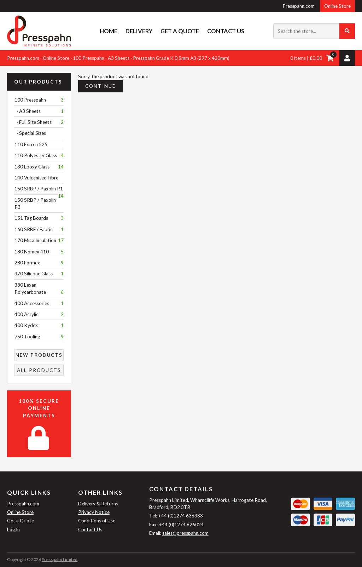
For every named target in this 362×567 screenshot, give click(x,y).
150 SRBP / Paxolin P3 (35, 203)
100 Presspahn (88, 58)
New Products (39, 355)
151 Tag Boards (39, 218)
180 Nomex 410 (39, 251)
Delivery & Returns (98, 503)
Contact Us (225, 31)
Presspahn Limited (59, 559)
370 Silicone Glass (39, 273)
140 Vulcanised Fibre (36, 178)
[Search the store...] (314, 31)
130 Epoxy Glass (39, 166)
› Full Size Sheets (39, 122)
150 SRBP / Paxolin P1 (39, 190)
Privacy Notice (94, 512)
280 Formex (39, 262)
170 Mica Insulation (39, 240)
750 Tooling (39, 336)
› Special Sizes (30, 133)
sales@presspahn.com (185, 533)
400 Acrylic (39, 314)
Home (108, 31)
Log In (13, 529)
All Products (39, 370)
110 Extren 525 (30, 144)
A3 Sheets (118, 58)
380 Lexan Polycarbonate (39, 289)
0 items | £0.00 (306, 58)
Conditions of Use (96, 520)
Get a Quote (179, 31)
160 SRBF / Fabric (39, 229)
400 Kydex (39, 325)
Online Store (337, 6)
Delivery (138, 31)
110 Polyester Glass (39, 155)
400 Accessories (39, 303)
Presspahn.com (298, 6)
